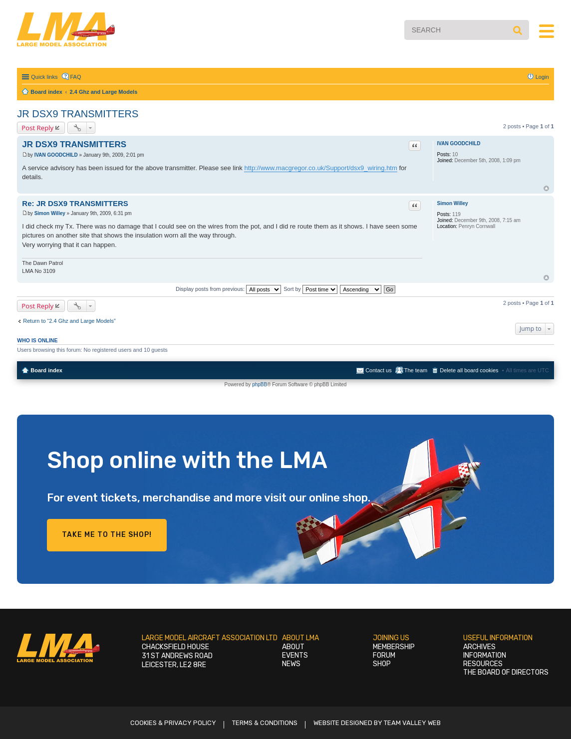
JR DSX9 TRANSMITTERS (77, 113)
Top (546, 188)
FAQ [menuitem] (75, 77)
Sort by (310, 289)
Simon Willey (452, 203)
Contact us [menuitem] (378, 370)
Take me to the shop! (107, 534)
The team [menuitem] (415, 370)
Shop (382, 664)
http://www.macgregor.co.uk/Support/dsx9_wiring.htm (320, 168)
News (291, 664)
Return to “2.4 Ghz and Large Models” (69, 321)
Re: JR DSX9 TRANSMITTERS (75, 203)
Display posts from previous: (228, 289)
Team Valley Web (412, 723)
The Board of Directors (506, 672)
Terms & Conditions (264, 723)
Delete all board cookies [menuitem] (469, 370)
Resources (483, 664)
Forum (384, 655)
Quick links (44, 77)
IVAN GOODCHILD (459, 143)
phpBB (259, 384)
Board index (46, 370)
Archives (479, 647)
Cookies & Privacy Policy (173, 723)
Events (295, 655)
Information (484, 655)
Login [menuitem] (542, 77)
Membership (394, 647)
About (293, 647)
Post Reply (37, 127)
